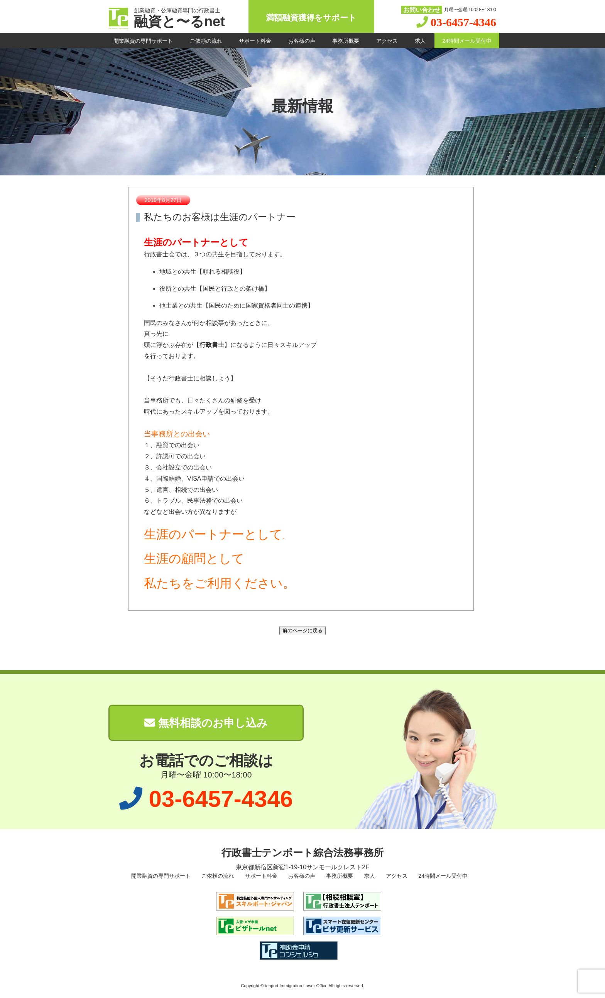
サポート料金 (255, 41)
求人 (420, 41)
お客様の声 (301, 41)
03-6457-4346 (463, 22)
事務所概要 (345, 41)
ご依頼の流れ (206, 41)
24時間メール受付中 (467, 41)
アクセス (387, 41)
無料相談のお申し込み (206, 723)
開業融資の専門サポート (143, 41)
